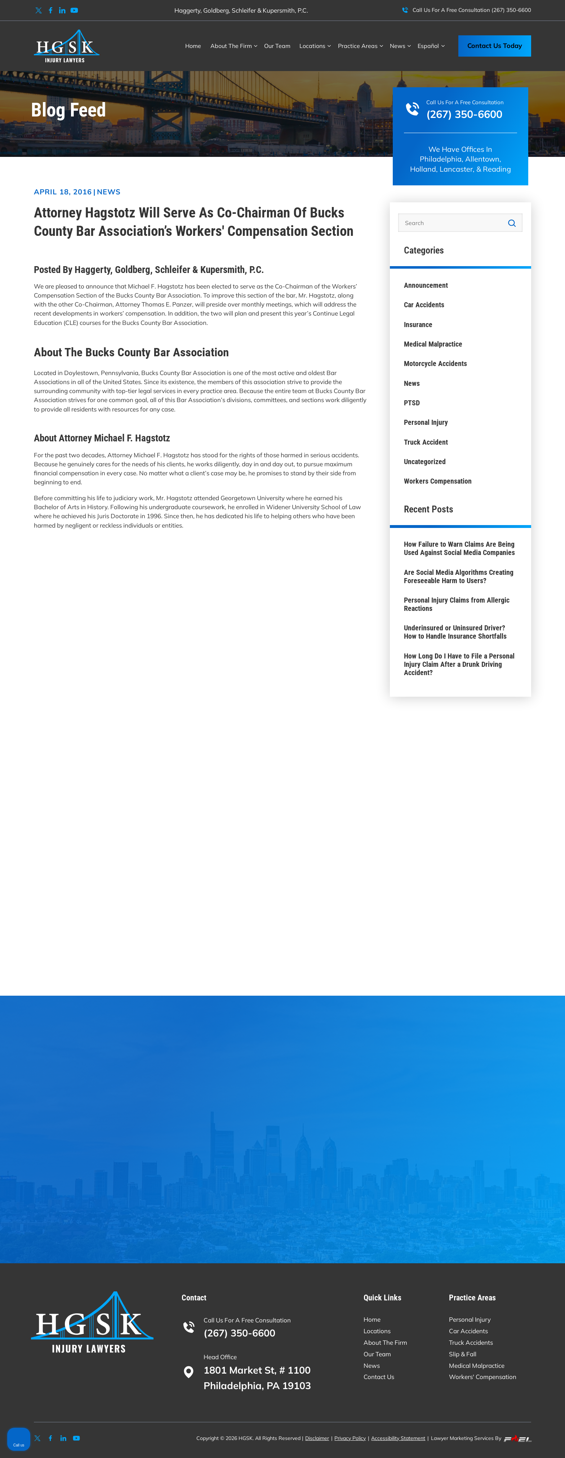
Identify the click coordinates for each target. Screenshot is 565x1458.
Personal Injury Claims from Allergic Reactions (457, 604)
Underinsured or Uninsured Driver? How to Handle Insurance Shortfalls (455, 632)
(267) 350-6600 (511, 9)
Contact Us (379, 1376)
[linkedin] (62, 10)
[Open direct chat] (526, 1227)
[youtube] (74, 10)
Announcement (426, 285)
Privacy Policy (350, 1438)
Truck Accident (426, 442)
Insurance (418, 325)
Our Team (277, 45)
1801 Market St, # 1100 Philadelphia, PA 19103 (257, 1378)
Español (428, 45)
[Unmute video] (437, 1227)
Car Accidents (424, 305)
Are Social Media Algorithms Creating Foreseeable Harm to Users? (458, 576)
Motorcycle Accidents (435, 364)
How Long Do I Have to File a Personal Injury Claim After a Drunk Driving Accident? (459, 664)
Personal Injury (426, 422)
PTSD (412, 403)
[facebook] (50, 10)
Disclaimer (317, 1438)
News (109, 191)
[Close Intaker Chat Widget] (541, 1227)
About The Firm (231, 45)
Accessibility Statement (398, 1438)
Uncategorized (425, 462)
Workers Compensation (438, 481)
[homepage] (66, 46)
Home (193, 45)
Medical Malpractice (433, 344)
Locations (312, 45)
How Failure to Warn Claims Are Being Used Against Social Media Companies (459, 548)
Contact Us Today (494, 45)
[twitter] (39, 10)
